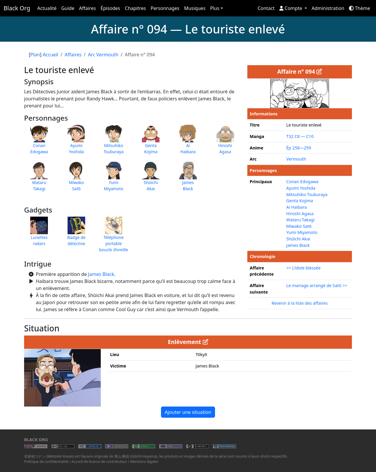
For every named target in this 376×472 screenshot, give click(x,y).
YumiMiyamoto (113, 179)
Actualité (47, 8)
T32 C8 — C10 (300, 136)
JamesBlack (188, 179)
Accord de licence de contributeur (99, 461)
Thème (359, 8)
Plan (35, 54)
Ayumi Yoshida (300, 188)
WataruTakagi (39, 179)
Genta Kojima (299, 200)
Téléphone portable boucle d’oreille (113, 237)
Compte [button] (291, 8)
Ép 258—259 (298, 148)
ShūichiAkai (151, 179)
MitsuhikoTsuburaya (114, 142)
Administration (328, 8)
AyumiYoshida (76, 142)
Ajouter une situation (188, 412)
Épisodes (110, 8)
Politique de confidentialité (46, 461)
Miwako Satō (299, 226)
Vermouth (296, 159)
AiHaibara (188, 142)
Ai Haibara (296, 207)
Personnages (165, 8)
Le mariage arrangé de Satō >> (317, 285)
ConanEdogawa (39, 142)
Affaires (87, 8)
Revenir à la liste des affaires (299, 303)
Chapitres (135, 8)
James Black (101, 274)
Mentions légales (144, 461)
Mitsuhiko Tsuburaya (307, 194)
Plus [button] (214, 8)
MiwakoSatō (76, 179)
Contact (266, 8)
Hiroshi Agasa (300, 213)
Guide (67, 8)
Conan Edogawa (302, 181)
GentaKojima (151, 142)
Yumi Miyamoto (302, 232)
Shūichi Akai (298, 239)
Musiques (195, 8)
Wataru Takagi (300, 219)
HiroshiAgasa (225, 142)
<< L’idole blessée (303, 268)
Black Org (17, 8)
